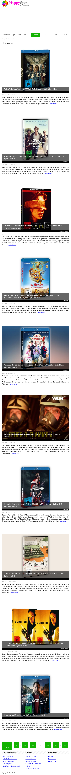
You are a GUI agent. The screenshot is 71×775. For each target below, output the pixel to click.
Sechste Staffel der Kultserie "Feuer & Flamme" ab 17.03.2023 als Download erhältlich (32, 436)
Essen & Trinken (31, 759)
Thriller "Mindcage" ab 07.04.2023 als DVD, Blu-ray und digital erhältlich (30, 89)
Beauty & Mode (31, 756)
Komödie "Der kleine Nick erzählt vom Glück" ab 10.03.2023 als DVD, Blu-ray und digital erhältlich (34, 575)
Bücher (64, 35)
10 (25, 745)
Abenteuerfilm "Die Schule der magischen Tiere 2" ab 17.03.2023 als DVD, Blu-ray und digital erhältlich (34, 366)
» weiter (7, 747)
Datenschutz (52, 761)
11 (33, 745)
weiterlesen (53, 104)
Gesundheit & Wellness (33, 764)
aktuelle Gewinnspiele (10, 759)
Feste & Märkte (8, 756)
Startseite (7, 35)
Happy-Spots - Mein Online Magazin (15, 3)
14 (56, 745)
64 (65, 745)
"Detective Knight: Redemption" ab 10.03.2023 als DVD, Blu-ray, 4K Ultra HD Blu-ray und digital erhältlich (35, 505)
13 (48, 745)
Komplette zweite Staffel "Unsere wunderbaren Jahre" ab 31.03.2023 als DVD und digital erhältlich (34, 157)
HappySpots (5, 39)
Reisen (28, 766)
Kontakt (50, 756)
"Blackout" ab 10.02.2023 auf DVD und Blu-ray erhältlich (24, 715)
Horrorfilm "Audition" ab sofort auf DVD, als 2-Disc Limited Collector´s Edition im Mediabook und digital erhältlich (33, 644)
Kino (25, 35)
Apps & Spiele (16, 35)
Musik (55, 35)
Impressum (52, 759)
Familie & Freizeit (31, 761)
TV (45, 35)
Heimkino (35, 35)
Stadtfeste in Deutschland (11, 766)
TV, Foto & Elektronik (32, 768)
